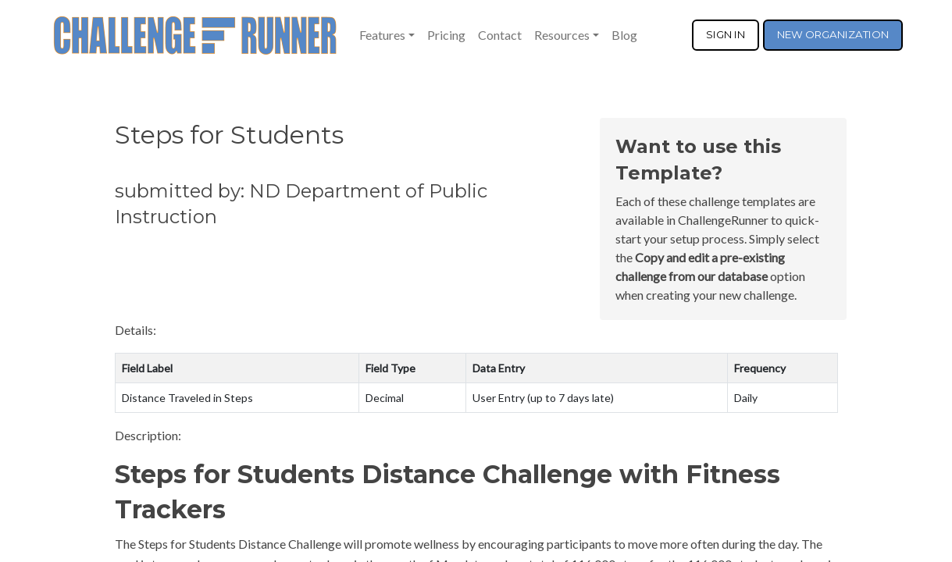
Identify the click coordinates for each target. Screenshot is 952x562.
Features (382, 34)
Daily (746, 397)
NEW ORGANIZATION (833, 34)
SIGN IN (725, 34)
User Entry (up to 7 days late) (543, 397)
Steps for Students (229, 134)
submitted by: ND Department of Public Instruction (301, 204)
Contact (500, 34)
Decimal (384, 397)
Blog (624, 34)
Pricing (446, 34)
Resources (562, 34)
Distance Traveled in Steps (187, 397)
